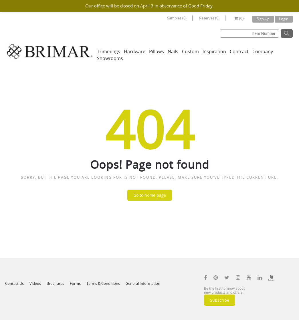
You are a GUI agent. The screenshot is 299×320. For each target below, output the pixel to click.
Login (283, 18)
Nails (173, 51)
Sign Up (263, 18)
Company (262, 51)
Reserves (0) (209, 18)
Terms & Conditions (103, 283)
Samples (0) (177, 18)
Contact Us (14, 283)
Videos (35, 283)
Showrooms (110, 58)
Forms (75, 283)
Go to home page (149, 195)
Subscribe (219, 300)
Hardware (134, 51)
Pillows (156, 51)
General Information (143, 283)
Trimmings (108, 51)
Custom (190, 51)
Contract (239, 51)
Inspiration (214, 51)
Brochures (55, 283)
